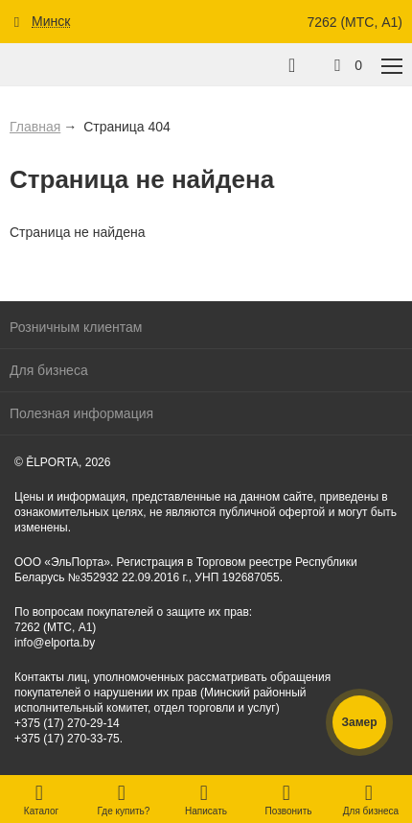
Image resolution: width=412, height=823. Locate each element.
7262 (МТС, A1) (354, 22)
